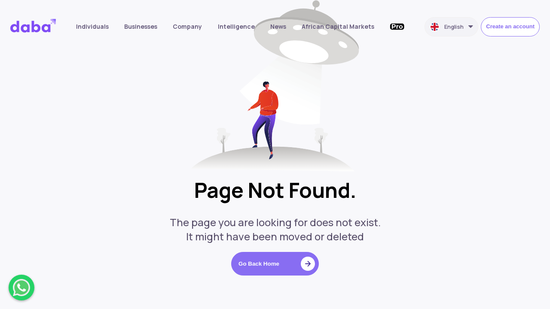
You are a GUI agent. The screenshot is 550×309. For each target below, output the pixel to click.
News (278, 26)
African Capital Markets (338, 26)
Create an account (510, 26)
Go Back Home (276, 264)
